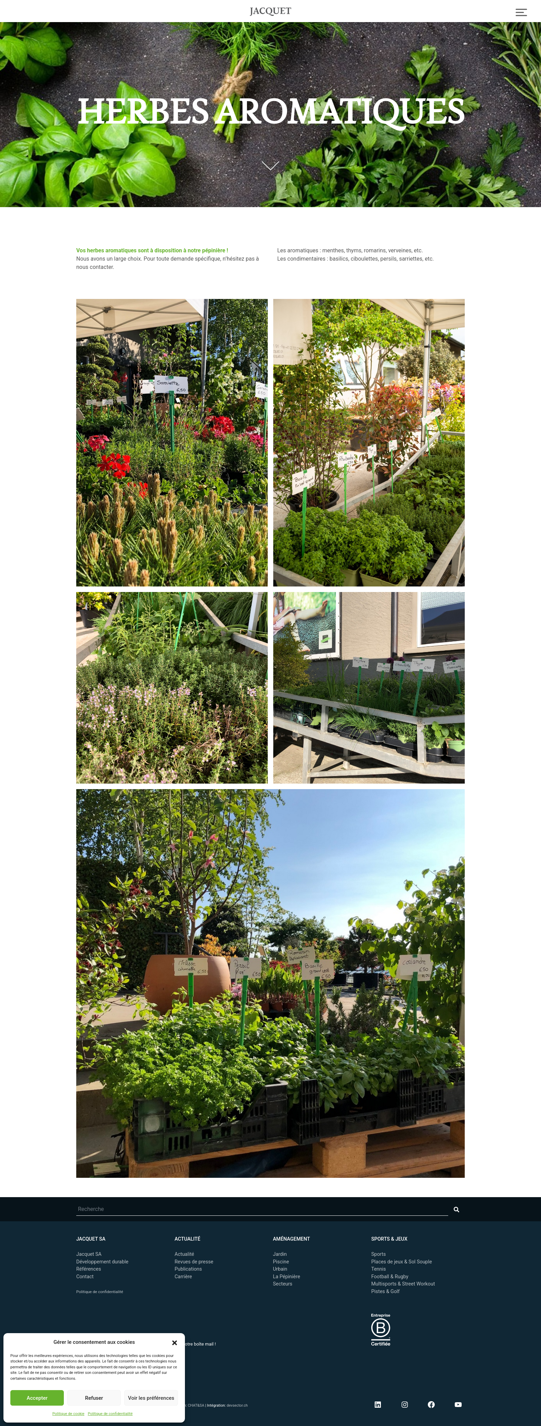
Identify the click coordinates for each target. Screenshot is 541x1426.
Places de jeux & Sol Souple (401, 1262)
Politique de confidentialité (110, 1414)
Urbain (280, 1269)
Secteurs (282, 1284)
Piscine (281, 1262)
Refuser (94, 1398)
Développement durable (102, 1262)
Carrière (183, 1277)
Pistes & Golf (385, 1291)
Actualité (184, 1254)
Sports (378, 1254)
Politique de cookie (68, 1414)
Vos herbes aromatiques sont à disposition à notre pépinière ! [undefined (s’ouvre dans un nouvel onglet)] (152, 250)
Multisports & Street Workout (403, 1284)
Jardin (280, 1254)
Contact (85, 1277)
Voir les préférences (151, 1398)
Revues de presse (194, 1262)
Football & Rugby (390, 1277)
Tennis (378, 1269)
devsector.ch (237, 1405)
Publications (188, 1269)
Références (88, 1269)
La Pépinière (286, 1277)
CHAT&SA (196, 1405)
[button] (174, 1342)
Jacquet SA (270, 11)
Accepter (37, 1398)
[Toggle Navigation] (521, 11)
